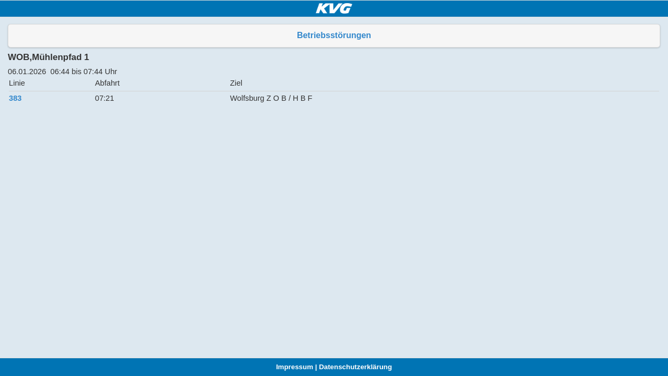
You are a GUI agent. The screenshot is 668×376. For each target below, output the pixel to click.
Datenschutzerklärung (355, 367)
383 (15, 98)
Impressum (294, 367)
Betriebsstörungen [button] (334, 35)
